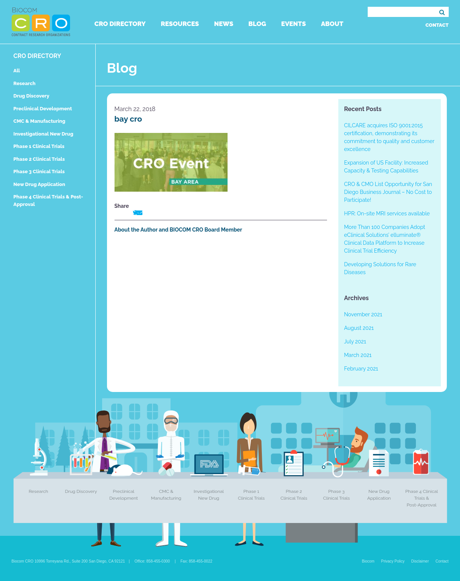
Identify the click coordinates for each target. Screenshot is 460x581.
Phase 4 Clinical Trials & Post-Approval (421, 498)
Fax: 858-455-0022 (196, 561)
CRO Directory (120, 23)
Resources (180, 23)
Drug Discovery (31, 96)
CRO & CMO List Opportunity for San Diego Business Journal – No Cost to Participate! (388, 192)
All (17, 70)
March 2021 (357, 355)
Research (25, 83)
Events (293, 23)
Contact (436, 25)
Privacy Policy (393, 561)
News (223, 23)
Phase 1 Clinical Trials (39, 146)
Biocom (368, 561)
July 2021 (355, 342)
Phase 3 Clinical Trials (39, 171)
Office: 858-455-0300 (152, 561)
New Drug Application (39, 184)
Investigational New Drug (43, 134)
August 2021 (359, 328)
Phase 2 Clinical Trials (39, 159)
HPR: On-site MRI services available (387, 213)
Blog (257, 23)
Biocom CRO (41, 22)
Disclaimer (420, 561)
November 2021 (363, 314)
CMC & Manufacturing (40, 121)
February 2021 (361, 369)
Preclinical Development (43, 108)
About (332, 23)
